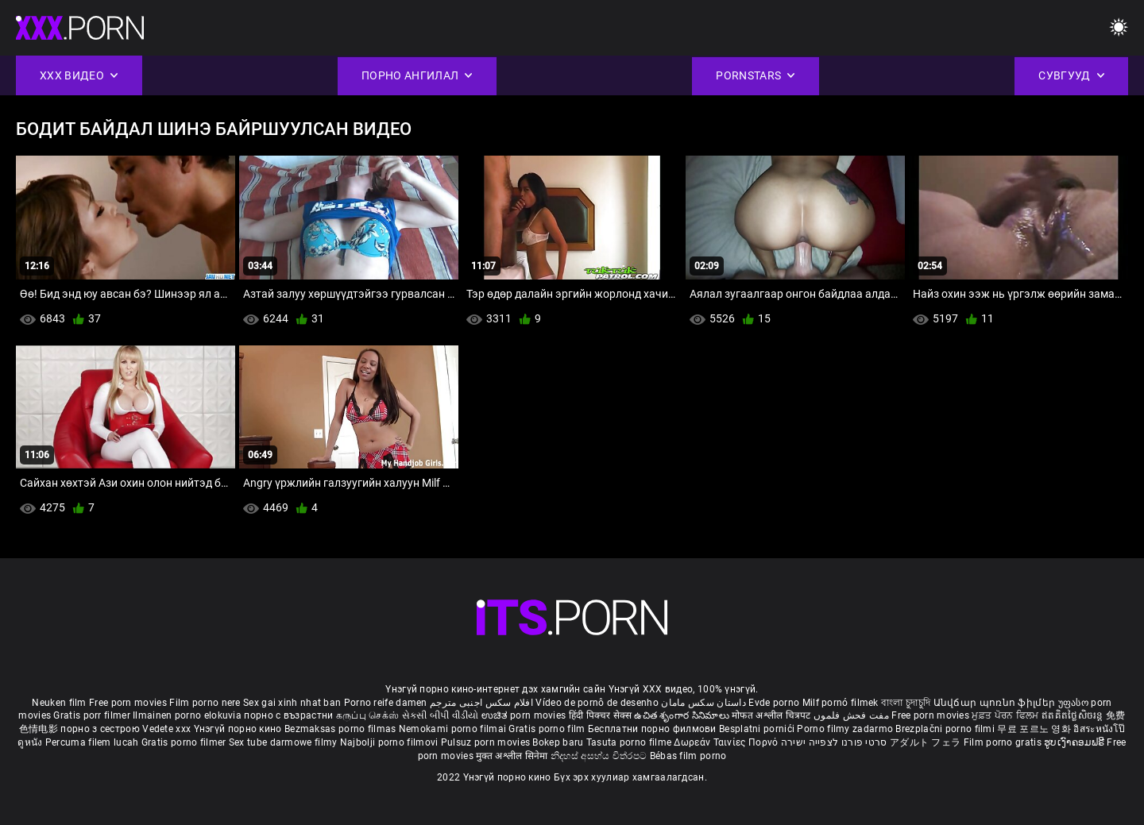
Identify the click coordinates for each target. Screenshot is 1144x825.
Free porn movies (129, 702)
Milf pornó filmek (840, 702)
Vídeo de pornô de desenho (597, 702)
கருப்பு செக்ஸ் (367, 715)
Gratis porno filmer (185, 742)
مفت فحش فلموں (852, 715)
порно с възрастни (288, 715)
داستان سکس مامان (703, 702)
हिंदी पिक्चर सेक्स (600, 715)
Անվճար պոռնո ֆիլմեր (995, 702)
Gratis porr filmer (93, 715)
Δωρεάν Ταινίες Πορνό (727, 742)
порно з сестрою (100, 728)
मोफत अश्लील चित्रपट (773, 715)
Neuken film (59, 702)
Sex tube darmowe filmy (283, 742)
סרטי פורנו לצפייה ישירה (834, 742)
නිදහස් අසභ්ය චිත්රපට (600, 755)
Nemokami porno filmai (454, 728)
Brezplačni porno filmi (946, 728)
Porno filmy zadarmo (846, 728)
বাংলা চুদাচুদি (905, 702)
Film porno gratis (1004, 742)
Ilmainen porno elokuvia (188, 715)
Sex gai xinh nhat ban (292, 702)
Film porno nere (205, 702)
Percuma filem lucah (93, 742)
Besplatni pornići (758, 728)
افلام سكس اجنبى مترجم (481, 702)
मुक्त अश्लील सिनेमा (513, 755)
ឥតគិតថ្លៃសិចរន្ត (1074, 715)
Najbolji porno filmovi (389, 742)
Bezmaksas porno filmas (341, 728)
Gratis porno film (547, 728)
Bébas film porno (688, 755)
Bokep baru (557, 742)
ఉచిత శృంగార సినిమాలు (683, 715)
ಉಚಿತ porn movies (525, 715)
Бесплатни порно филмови (653, 728)
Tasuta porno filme (630, 742)
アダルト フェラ (925, 742)
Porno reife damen (385, 702)
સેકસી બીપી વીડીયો (440, 715)
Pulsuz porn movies (487, 742)
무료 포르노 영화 (1035, 728)
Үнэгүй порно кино (239, 728)
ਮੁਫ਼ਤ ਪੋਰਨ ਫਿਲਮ (1007, 715)
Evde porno (773, 702)
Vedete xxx (166, 728)
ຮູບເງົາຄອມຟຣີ (1075, 742)
